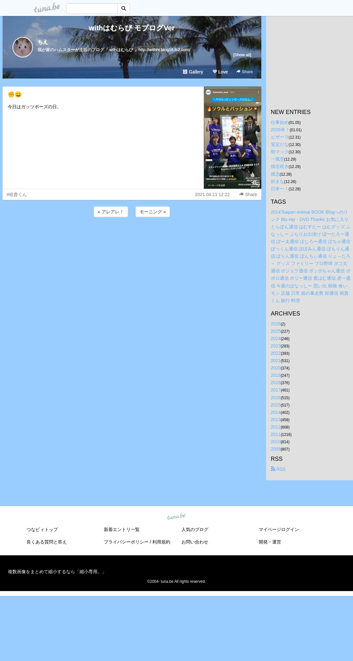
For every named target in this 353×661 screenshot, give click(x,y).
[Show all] (242, 54)
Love (220, 71)
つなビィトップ (42, 529)
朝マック (280, 151)
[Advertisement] (132, 235)
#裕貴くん (17, 194)
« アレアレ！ (111, 211)
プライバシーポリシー (126, 541)
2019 (276, 375)
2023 (276, 345)
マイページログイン (279, 529)
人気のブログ (194, 529)
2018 (276, 382)
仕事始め (280, 122)
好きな (277, 181)
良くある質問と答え (47, 541)
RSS (278, 469)
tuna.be (176, 516)
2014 (276, 412)
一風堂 (277, 159)
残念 (275, 174)
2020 (276, 367)
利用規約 (161, 541)
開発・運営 (270, 541)
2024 (276, 338)
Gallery (193, 71)
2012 (276, 426)
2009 (276, 449)
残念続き (280, 166)
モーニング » (153, 211)
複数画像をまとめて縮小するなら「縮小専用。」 (57, 571)
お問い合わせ (194, 541)
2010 (276, 441)
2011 (276, 434)
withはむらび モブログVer (131, 28)
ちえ (43, 42)
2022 (276, 353)
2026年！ (280, 129)
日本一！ (280, 188)
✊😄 (15, 94)
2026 (276, 323)
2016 (276, 397)
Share (244, 71)
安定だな (280, 144)
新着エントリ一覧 (122, 529)
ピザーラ (280, 137)
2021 (276, 360)
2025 (276, 331)
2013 (276, 419)
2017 (276, 389)
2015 (276, 404)
